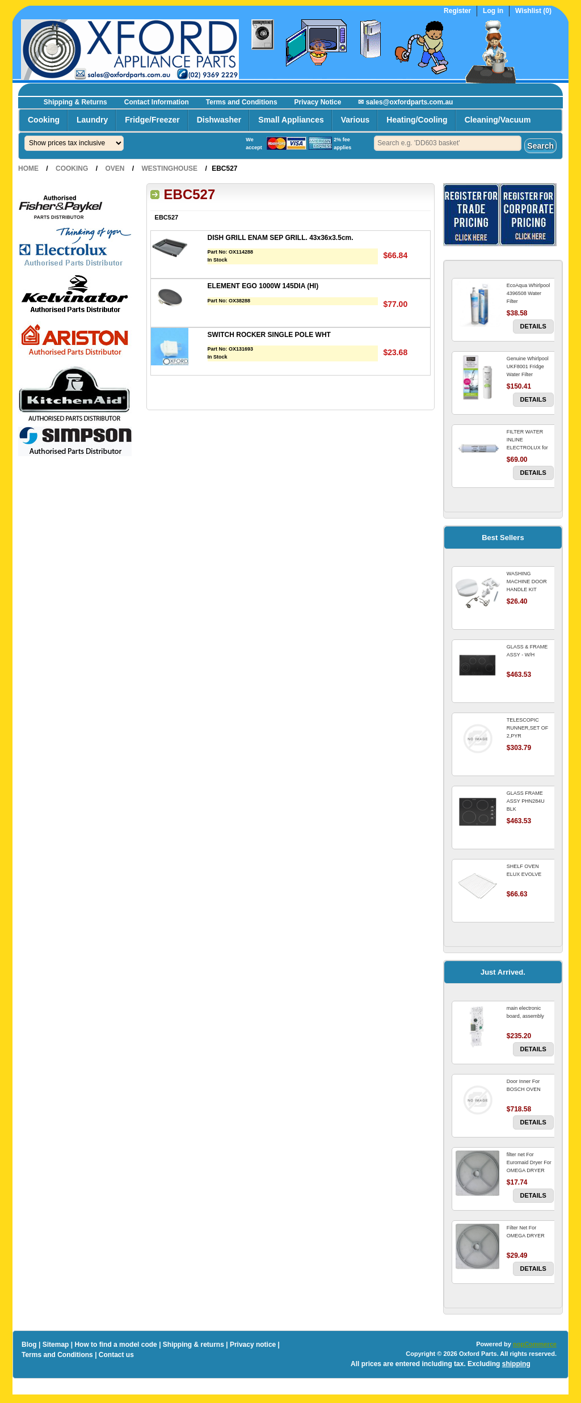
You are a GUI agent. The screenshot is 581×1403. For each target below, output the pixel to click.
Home (28, 168)
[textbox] (447, 143)
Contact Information (156, 102)
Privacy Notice (318, 102)
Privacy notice (253, 1345)
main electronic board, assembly (525, 1012)
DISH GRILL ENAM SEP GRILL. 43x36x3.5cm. (280, 238)
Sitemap (56, 1345)
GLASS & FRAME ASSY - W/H (527, 651)
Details (533, 326)
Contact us (116, 1355)
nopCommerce (535, 1344)
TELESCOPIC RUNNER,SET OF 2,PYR (527, 728)
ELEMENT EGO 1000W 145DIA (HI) (263, 286)
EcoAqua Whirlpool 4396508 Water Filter (528, 293)
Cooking (44, 119)
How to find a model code (115, 1345)
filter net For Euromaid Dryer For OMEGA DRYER (529, 1162)
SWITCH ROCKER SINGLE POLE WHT (269, 335)
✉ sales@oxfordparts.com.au (405, 102)
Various (355, 119)
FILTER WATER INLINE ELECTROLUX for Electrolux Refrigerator (527, 447)
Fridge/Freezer (152, 119)
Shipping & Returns (75, 102)
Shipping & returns (193, 1345)
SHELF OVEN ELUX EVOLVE (524, 870)
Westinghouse (169, 168)
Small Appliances (290, 119)
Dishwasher (219, 119)
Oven (114, 168)
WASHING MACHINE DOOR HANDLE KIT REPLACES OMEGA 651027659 (530, 589)
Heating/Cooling (416, 119)
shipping (516, 1364)
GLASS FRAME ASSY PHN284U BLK (526, 801)
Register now (524, 88)
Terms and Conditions (241, 102)
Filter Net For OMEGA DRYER (526, 1231)
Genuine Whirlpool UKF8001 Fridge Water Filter (528, 366)
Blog (29, 1345)
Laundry (92, 119)
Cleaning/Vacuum (498, 119)
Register (457, 11)
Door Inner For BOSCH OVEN (524, 1085)
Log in (493, 11)
